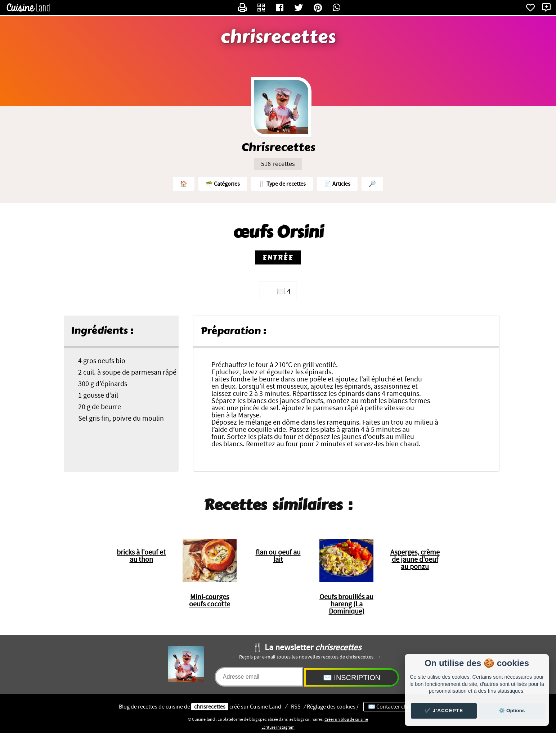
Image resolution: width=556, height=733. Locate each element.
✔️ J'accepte (444, 710)
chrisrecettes (278, 37)
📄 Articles (337, 184)
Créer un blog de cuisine (346, 719)
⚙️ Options (512, 710)
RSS (296, 707)
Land (265, 707)
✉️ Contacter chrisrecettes (400, 707)
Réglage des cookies (331, 707)
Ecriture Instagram (278, 727)
